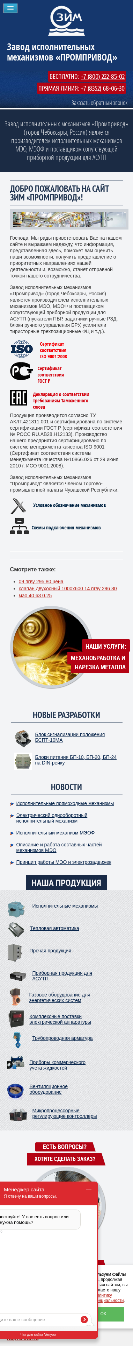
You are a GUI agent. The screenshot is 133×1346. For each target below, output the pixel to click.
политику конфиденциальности (103, 1298)
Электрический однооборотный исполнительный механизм (52, 818)
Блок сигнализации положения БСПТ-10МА (70, 737)
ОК (103, 1313)
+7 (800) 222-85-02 (103, 76)
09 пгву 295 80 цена (41, 581)
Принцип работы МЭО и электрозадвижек (63, 862)
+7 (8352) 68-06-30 (103, 88)
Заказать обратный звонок (99, 102)
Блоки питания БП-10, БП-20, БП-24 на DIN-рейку (76, 760)
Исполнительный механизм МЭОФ (55, 833)
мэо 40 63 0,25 (35, 595)
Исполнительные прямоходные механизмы (65, 803)
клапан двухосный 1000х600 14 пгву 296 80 (68, 588)
